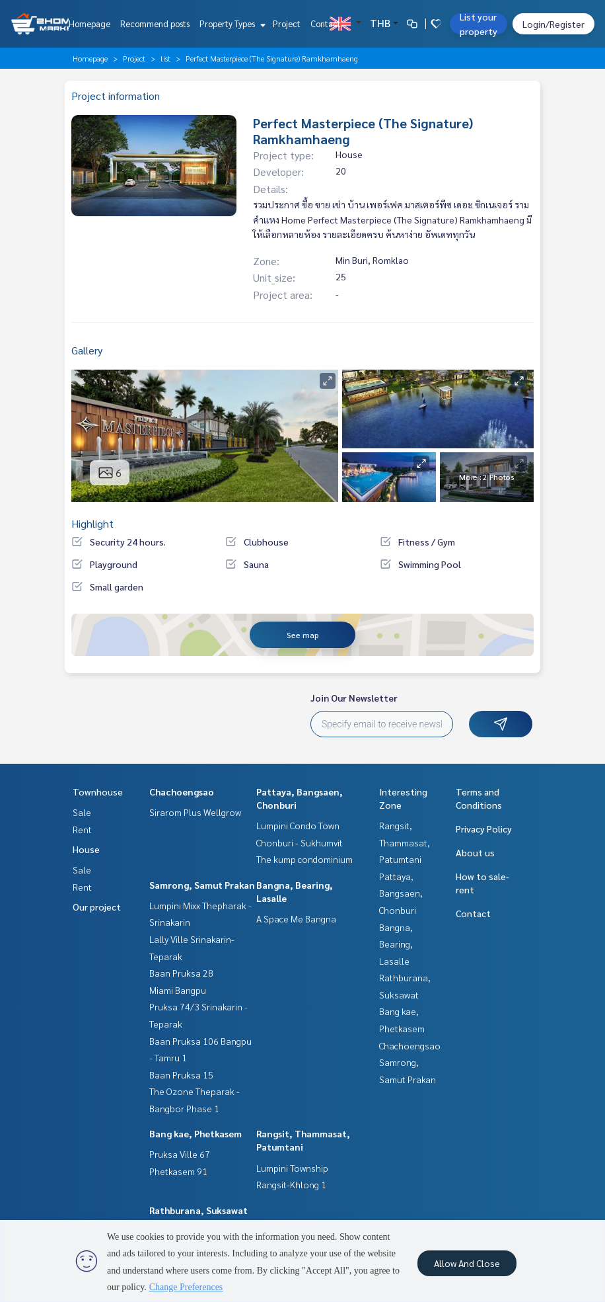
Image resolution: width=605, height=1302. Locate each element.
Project (287, 23)
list (165, 58)
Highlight (92, 523)
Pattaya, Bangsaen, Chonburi (401, 893)
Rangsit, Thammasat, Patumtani (404, 842)
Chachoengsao (181, 791)
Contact (325, 23)
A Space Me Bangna (296, 918)
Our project (97, 907)
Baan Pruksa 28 (181, 973)
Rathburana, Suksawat (198, 1210)
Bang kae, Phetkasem (195, 1133)
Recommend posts (155, 23)
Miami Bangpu (177, 990)
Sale (82, 812)
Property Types (230, 23)
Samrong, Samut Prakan (202, 885)
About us (475, 852)
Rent (82, 829)
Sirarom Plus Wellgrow (195, 812)
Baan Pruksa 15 (181, 1074)
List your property (478, 24)
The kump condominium (304, 859)
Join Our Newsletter (354, 698)
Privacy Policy (484, 828)
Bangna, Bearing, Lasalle (396, 944)
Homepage (89, 23)
